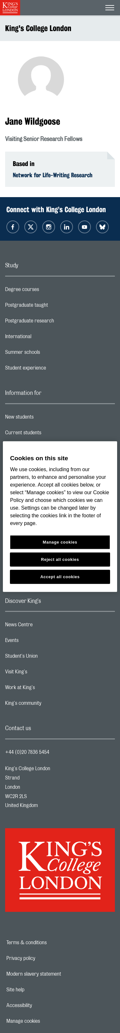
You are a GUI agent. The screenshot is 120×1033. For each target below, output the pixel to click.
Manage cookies (45, 1021)
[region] (60, 516)
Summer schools (48, 354)
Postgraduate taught (52, 307)
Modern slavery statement (55, 974)
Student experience (51, 369)
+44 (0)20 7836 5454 (27, 752)
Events (37, 642)
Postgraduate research (55, 322)
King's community (48, 705)
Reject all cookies (60, 559)
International (43, 338)
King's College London (38, 28)
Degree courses (47, 291)
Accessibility (41, 1005)
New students (44, 418)
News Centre (44, 626)
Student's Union (47, 658)
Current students (48, 434)
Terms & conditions (48, 942)
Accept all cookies (60, 576)
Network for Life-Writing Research (52, 175)
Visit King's (41, 673)
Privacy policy (42, 958)
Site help (37, 989)
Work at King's (45, 689)
